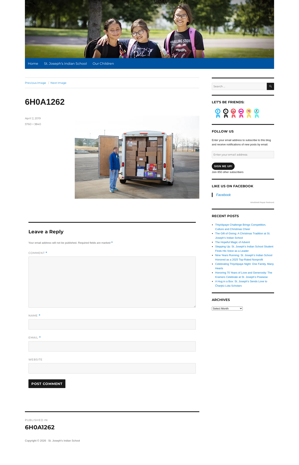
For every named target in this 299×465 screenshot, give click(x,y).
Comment (37, 253)
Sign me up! (223, 166)
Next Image (58, 82)
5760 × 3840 (33, 124)
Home (33, 64)
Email (34, 337)
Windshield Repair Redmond (262, 202)
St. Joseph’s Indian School (65, 64)
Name (34, 315)
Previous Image (35, 82)
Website (35, 359)
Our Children (103, 64)
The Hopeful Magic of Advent (232, 242)
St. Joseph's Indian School (64, 440)
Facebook (223, 195)
